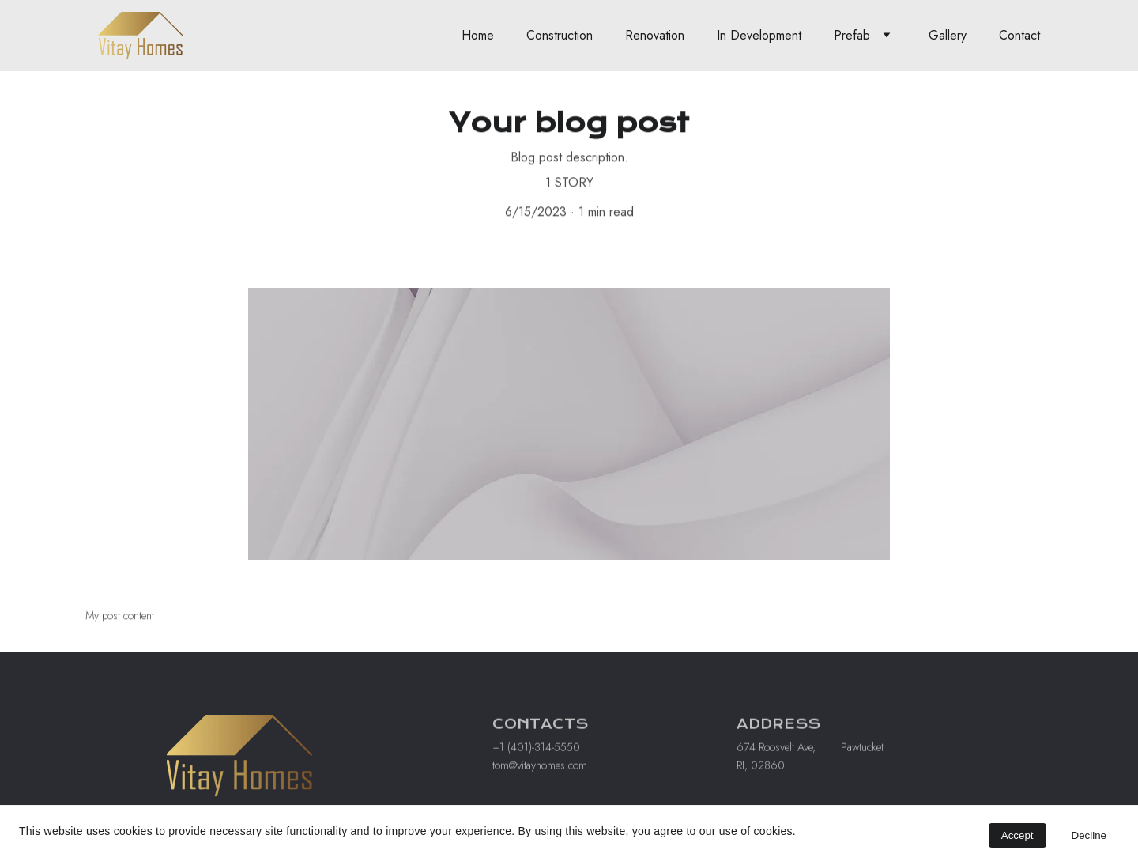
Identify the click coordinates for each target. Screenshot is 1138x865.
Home (478, 35)
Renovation (654, 35)
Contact (1019, 35)
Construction (559, 35)
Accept (1017, 835)
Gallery (948, 35)
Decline (1089, 835)
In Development (759, 35)
